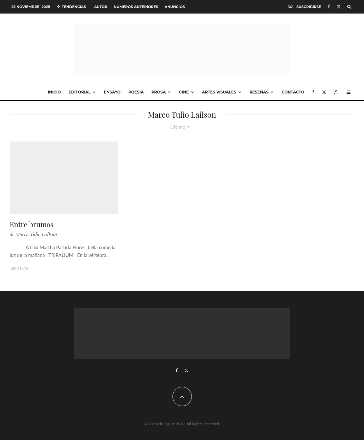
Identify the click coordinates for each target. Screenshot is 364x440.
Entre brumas (32, 224)
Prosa (159, 92)
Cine (184, 92)
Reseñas (259, 92)
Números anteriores (136, 7)
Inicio (54, 92)
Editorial (80, 92)
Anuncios (175, 7)
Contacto (293, 92)
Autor (100, 7)
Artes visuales (219, 92)
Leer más (19, 268)
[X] (338, 6)
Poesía (136, 92)
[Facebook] (328, 6)
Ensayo (112, 92)
